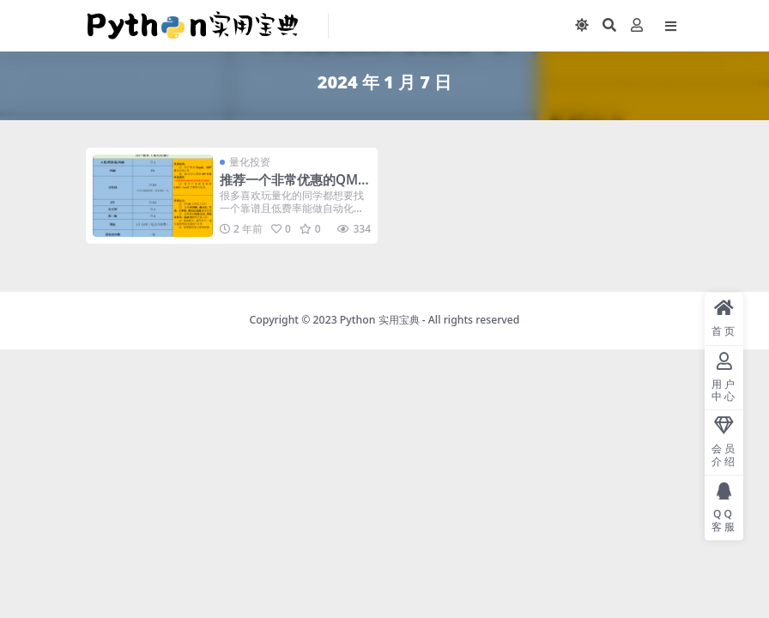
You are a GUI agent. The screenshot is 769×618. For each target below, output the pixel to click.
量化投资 (249, 161)
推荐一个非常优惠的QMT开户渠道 (293, 187)
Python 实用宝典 (380, 319)
